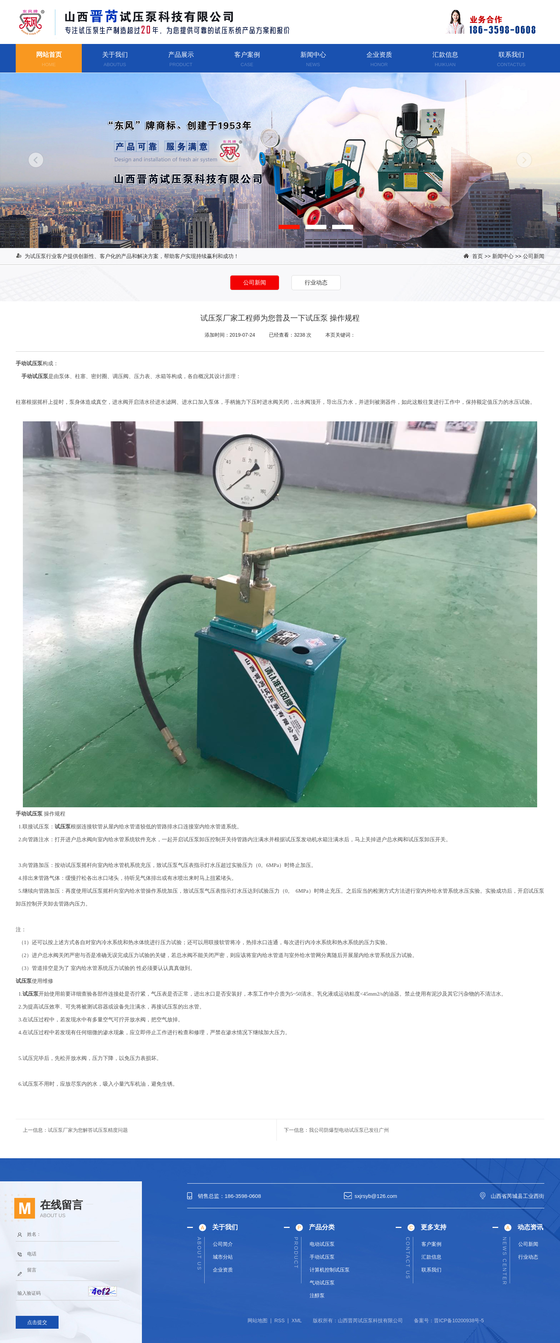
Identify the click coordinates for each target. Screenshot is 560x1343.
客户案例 (247, 54)
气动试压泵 (322, 1282)
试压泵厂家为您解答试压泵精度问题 (88, 1130)
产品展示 (181, 54)
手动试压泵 (322, 1257)
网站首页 (49, 54)
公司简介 (223, 1244)
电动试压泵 (322, 1244)
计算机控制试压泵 (330, 1270)
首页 (477, 256)
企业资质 (379, 54)
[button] (289, 227)
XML (296, 1320)
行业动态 (528, 1257)
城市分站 (223, 1257)
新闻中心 (313, 54)
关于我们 (115, 54)
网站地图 (258, 1320)
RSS (279, 1320)
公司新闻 (533, 256)
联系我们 (511, 54)
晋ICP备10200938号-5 (459, 1320)
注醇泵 (317, 1295)
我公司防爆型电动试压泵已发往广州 (349, 1130)
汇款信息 (445, 54)
